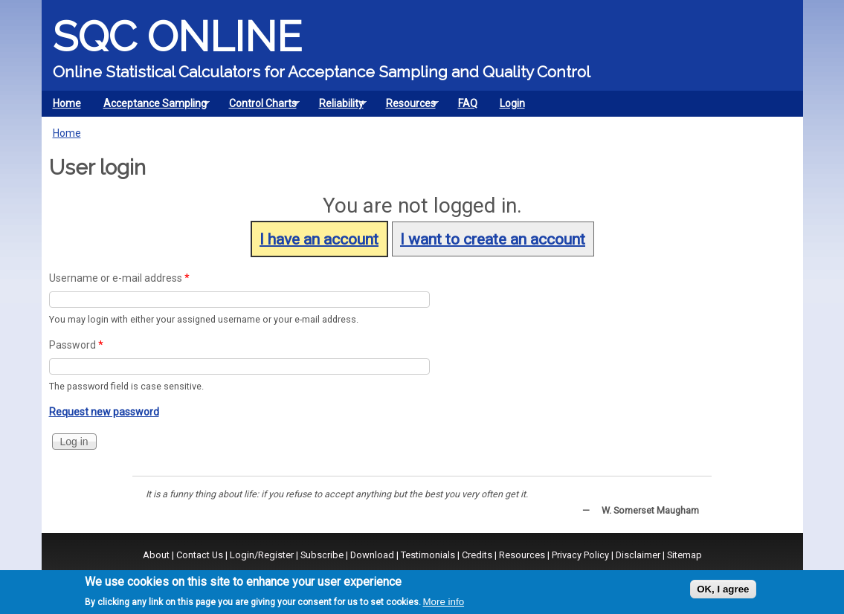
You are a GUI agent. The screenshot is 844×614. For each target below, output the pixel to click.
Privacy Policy (580, 554)
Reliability (337, 107)
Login (512, 103)
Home (67, 103)
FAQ (467, 103)
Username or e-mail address (119, 278)
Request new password (104, 412)
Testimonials (428, 554)
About (156, 554)
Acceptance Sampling (151, 107)
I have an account (319, 239)
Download (372, 554)
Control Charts (259, 107)
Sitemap (684, 554)
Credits (477, 554)
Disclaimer (638, 554)
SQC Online (177, 36)
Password (76, 345)
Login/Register (262, 554)
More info (444, 601)
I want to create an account (492, 239)
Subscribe (322, 554)
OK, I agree (723, 589)
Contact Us (199, 554)
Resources (407, 107)
